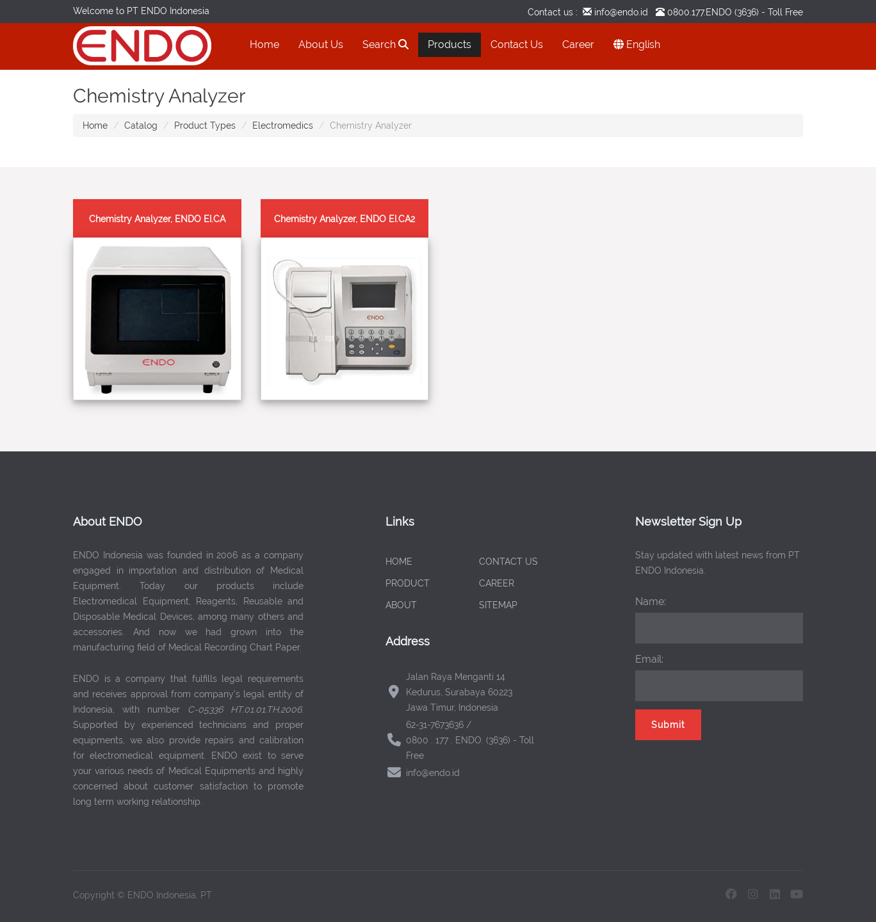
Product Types (205, 125)
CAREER (496, 583)
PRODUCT (407, 583)
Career (578, 44)
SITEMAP (498, 605)
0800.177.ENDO (699, 12)
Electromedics (282, 125)
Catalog (141, 125)
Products (449, 44)
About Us (320, 44)
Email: (649, 659)
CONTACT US (508, 561)
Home (264, 44)
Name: (650, 601)
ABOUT (401, 605)
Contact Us (517, 44)
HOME (398, 561)
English (636, 44)
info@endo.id (620, 12)
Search (385, 44)
